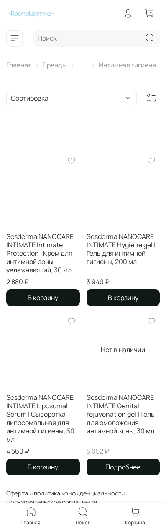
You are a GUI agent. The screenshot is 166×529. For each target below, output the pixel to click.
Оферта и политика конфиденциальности (65, 493)
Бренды (55, 65)
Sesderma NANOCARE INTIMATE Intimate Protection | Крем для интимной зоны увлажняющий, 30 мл (40, 253)
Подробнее (122, 467)
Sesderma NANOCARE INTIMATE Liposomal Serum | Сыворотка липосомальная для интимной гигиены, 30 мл (40, 418)
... (82, 65)
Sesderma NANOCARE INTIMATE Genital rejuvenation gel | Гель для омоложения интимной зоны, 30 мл (121, 414)
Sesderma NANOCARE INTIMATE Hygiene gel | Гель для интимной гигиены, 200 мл (121, 249)
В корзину (43, 297)
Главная (19, 65)
